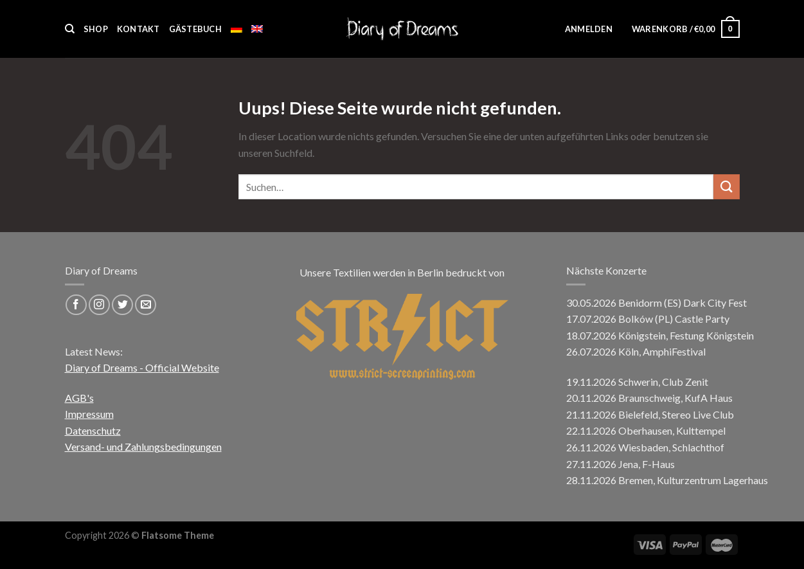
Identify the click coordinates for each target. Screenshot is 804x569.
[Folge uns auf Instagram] (99, 305)
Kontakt (138, 29)
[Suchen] (70, 29)
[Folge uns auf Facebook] (76, 305)
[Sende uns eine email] (145, 305)
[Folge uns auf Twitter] (122, 305)
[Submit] (726, 186)
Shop (96, 29)
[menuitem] (236, 29)
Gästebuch (195, 29)
